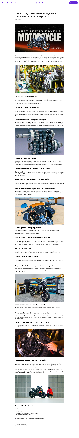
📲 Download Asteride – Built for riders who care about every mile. (29, 418)
